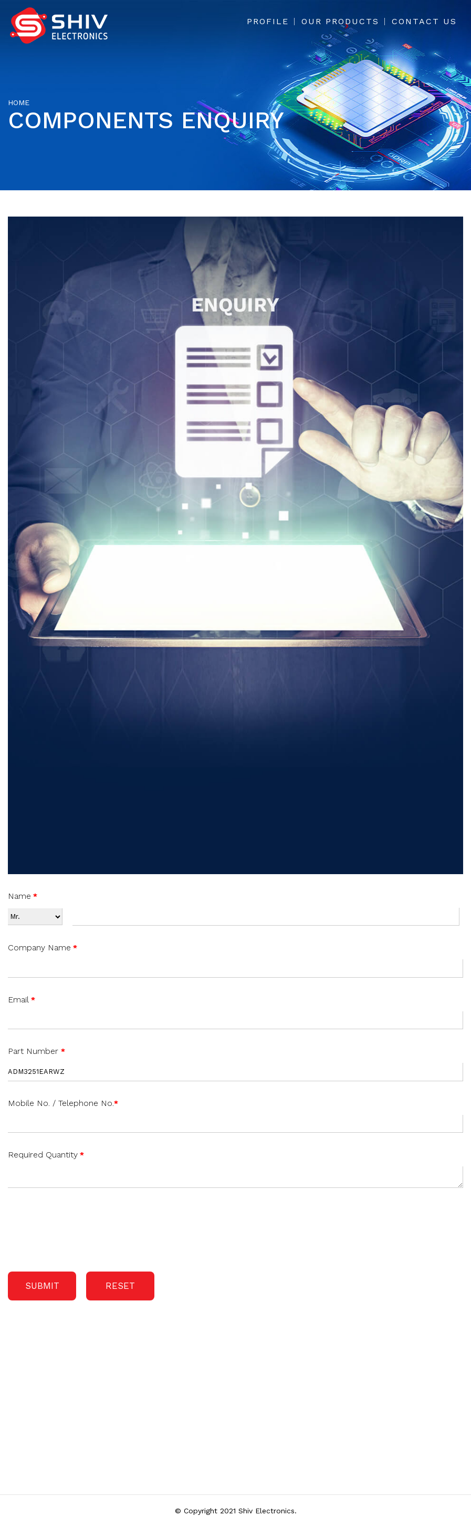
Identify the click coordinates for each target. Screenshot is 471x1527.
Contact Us (424, 21)
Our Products (340, 21)
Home (18, 102)
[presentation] (88, 1227)
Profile (268, 21)
